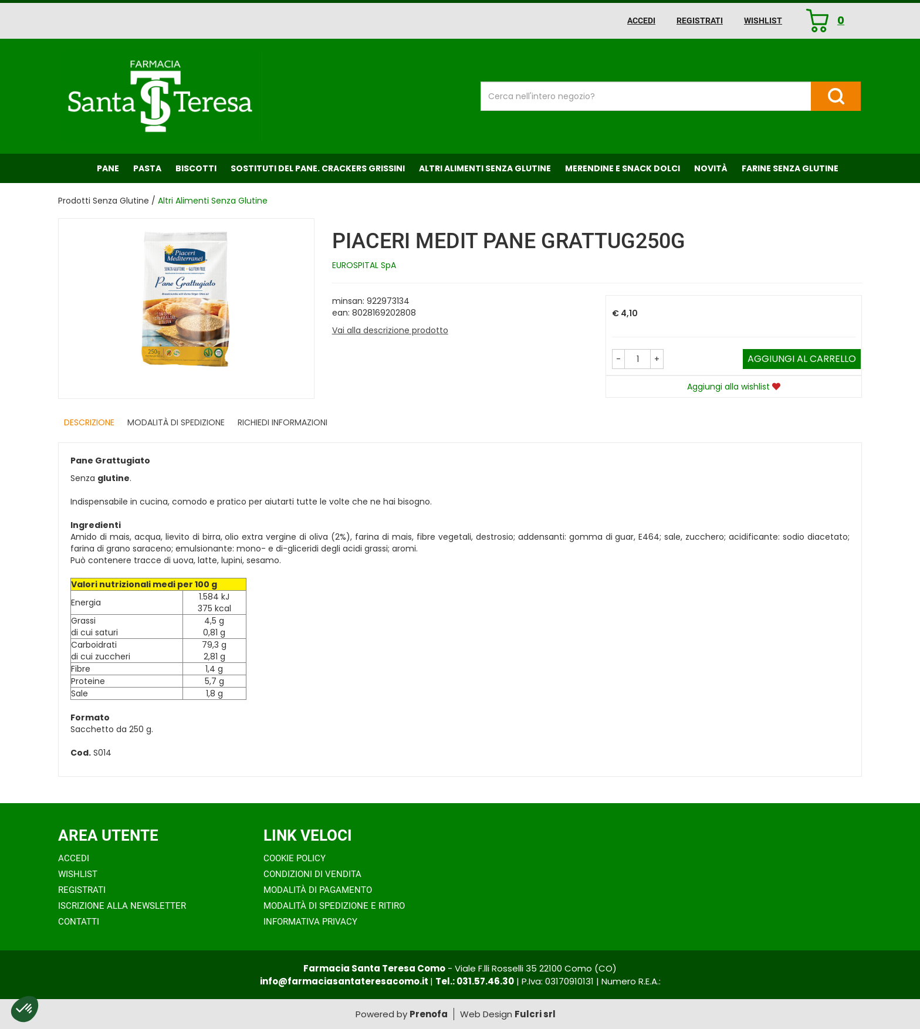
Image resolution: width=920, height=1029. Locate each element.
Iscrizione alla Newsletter (122, 906)
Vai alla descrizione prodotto (390, 330)
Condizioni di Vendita (312, 874)
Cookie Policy (294, 858)
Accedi (641, 20)
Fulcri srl (535, 1014)
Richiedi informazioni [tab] (282, 422)
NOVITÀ (711, 168)
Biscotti (196, 168)
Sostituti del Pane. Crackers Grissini (318, 168)
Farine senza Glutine (790, 168)
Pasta (147, 168)
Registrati (700, 20)
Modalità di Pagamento (317, 890)
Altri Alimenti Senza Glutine (485, 168)
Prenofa (429, 1014)
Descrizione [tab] (89, 422)
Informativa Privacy (310, 921)
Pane (108, 168)
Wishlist (763, 20)
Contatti (78, 921)
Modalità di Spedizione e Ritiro (334, 906)
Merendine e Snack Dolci (622, 168)
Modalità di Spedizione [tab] (176, 422)
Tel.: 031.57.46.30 (474, 981)
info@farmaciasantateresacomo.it (345, 981)
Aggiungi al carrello (802, 358)
